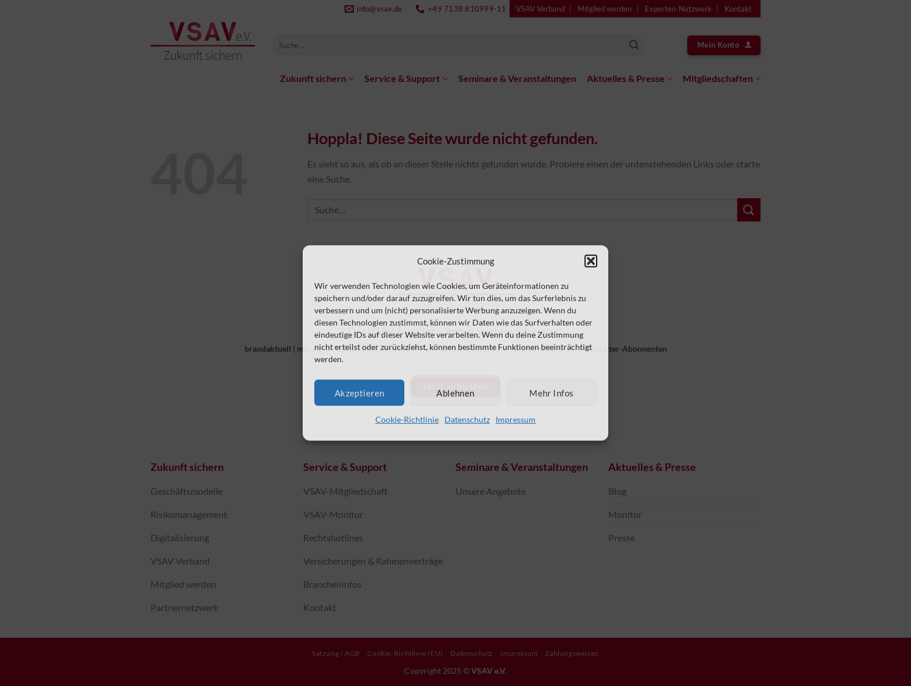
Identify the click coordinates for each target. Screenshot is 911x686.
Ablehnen (455, 392)
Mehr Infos (551, 392)
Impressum (516, 419)
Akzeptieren (360, 392)
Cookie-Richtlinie (407, 419)
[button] (591, 261)
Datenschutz (467, 419)
